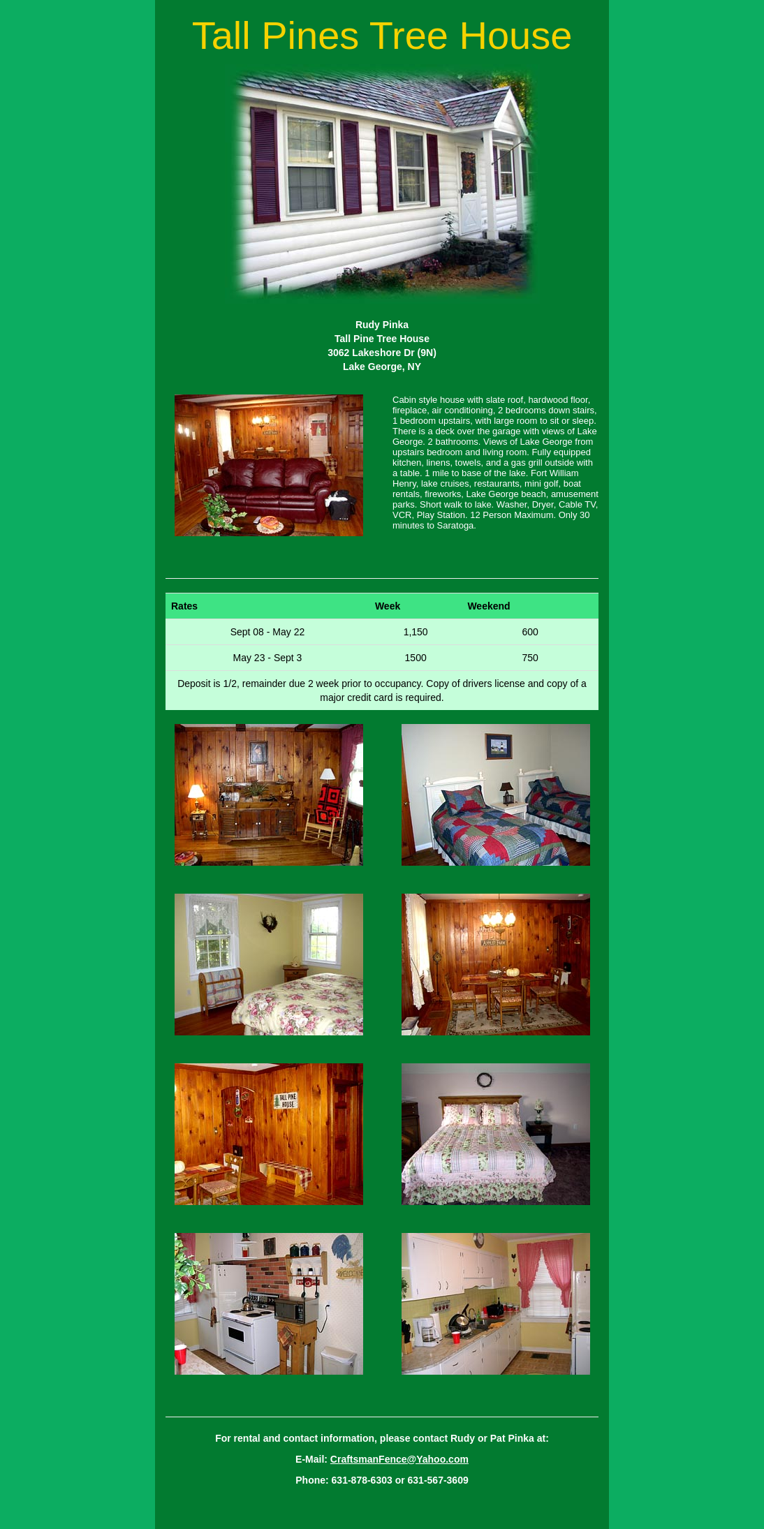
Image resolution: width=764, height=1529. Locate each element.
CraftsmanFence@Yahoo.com (399, 1459)
